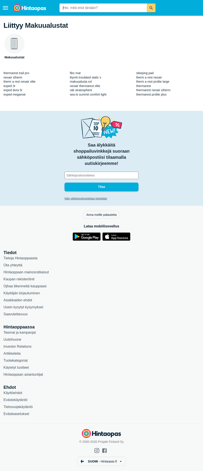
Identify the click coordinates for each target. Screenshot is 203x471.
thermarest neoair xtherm (153, 90)
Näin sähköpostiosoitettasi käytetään (86, 198)
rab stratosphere (81, 90)
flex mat (75, 73)
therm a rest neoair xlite (19, 81)
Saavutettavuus (16, 314)
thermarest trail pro (16, 73)
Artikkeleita (12, 353)
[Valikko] (5, 7)
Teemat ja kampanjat (20, 332)
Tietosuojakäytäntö (18, 407)
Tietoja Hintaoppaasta (20, 258)
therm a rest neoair (149, 77)
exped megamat (14, 94)
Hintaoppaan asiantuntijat (23, 374)
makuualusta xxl (81, 81)
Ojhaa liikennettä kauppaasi (25, 286)
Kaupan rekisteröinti (19, 279)
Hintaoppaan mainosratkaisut (26, 272)
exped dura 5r (13, 90)
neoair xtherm (13, 77)
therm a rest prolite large (153, 81)
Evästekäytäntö (15, 400)
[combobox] (103, 7)
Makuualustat (46, 25)
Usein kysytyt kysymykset (23, 307)
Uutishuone (12, 339)
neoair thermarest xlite (85, 86)
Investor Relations (18, 346)
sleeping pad (145, 73)
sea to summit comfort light (88, 94)
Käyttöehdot (13, 393)
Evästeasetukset (16, 414)
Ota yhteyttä (13, 265)
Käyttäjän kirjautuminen (22, 293)
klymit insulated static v (85, 77)
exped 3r (9, 86)
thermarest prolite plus (151, 94)
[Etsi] (151, 7)
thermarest (143, 86)
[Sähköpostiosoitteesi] (101, 175)
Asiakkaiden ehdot (18, 300)
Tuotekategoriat (16, 360)
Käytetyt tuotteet (16, 367)
